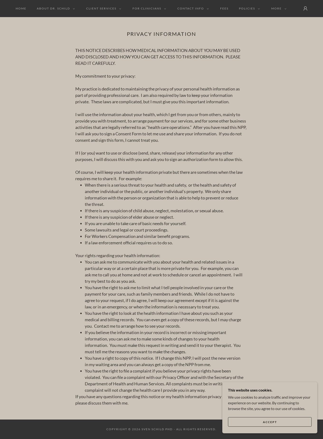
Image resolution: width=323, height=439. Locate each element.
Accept (270, 422)
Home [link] (21, 8)
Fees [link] (224, 8)
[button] (55, 8)
